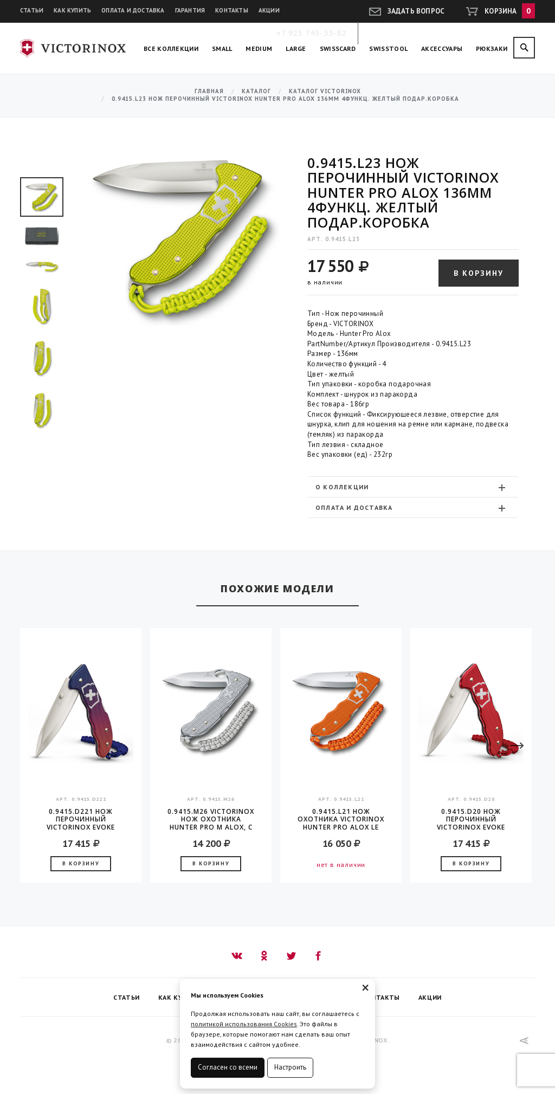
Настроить (290, 1067)
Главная (209, 91)
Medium (259, 48)
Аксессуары (441, 48)
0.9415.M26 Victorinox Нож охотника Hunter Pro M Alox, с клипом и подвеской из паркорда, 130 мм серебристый (210, 819)
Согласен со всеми (227, 1067)
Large (296, 48)
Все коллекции (171, 48)
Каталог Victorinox (325, 91)
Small (222, 48)
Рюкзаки (491, 48)
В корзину (479, 273)
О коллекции (411, 487)
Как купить (72, 10)
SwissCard (338, 48)
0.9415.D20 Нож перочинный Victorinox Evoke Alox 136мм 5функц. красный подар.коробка (471, 819)
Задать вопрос (416, 11)
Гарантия (190, 10)
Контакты (231, 10)
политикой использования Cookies (244, 1024)
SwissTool (388, 48)
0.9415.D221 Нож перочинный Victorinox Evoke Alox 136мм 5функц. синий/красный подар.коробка (81, 819)
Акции (269, 10)
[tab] (413, 486)
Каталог (256, 91)
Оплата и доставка (132, 10)
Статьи (31, 10)
